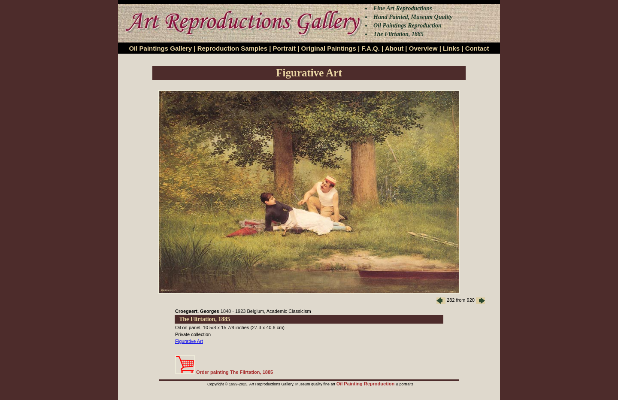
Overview (423, 48)
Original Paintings (328, 48)
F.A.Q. (370, 48)
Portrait (284, 48)
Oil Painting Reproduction (366, 383)
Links (451, 48)
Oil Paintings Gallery (160, 48)
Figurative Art (189, 341)
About (394, 48)
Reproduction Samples (232, 48)
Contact (477, 48)
